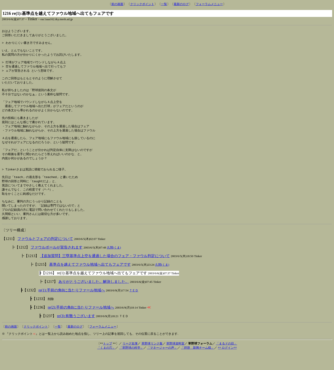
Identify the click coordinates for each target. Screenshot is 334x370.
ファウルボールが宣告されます (57, 264)
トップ (107, 360)
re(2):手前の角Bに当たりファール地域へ (81, 324)
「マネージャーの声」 (162, 365)
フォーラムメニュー (209, 4)
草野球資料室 (175, 360)
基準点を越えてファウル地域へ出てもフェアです (90, 282)
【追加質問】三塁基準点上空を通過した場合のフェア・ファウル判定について (105, 273)
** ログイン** (227, 365)
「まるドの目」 (226, 360)
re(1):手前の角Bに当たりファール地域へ (72, 307)
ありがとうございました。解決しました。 (93, 299)
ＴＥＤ (133, 307)
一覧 (164, 4)
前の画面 (117, 4)
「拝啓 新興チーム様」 (197, 365)
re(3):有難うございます (76, 333)
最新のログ (181, 4)
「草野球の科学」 (131, 365)
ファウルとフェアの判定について (45, 256)
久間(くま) (114, 264)
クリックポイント (142, 4)
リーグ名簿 (130, 360)
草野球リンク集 (152, 360)
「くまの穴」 (106, 365)
